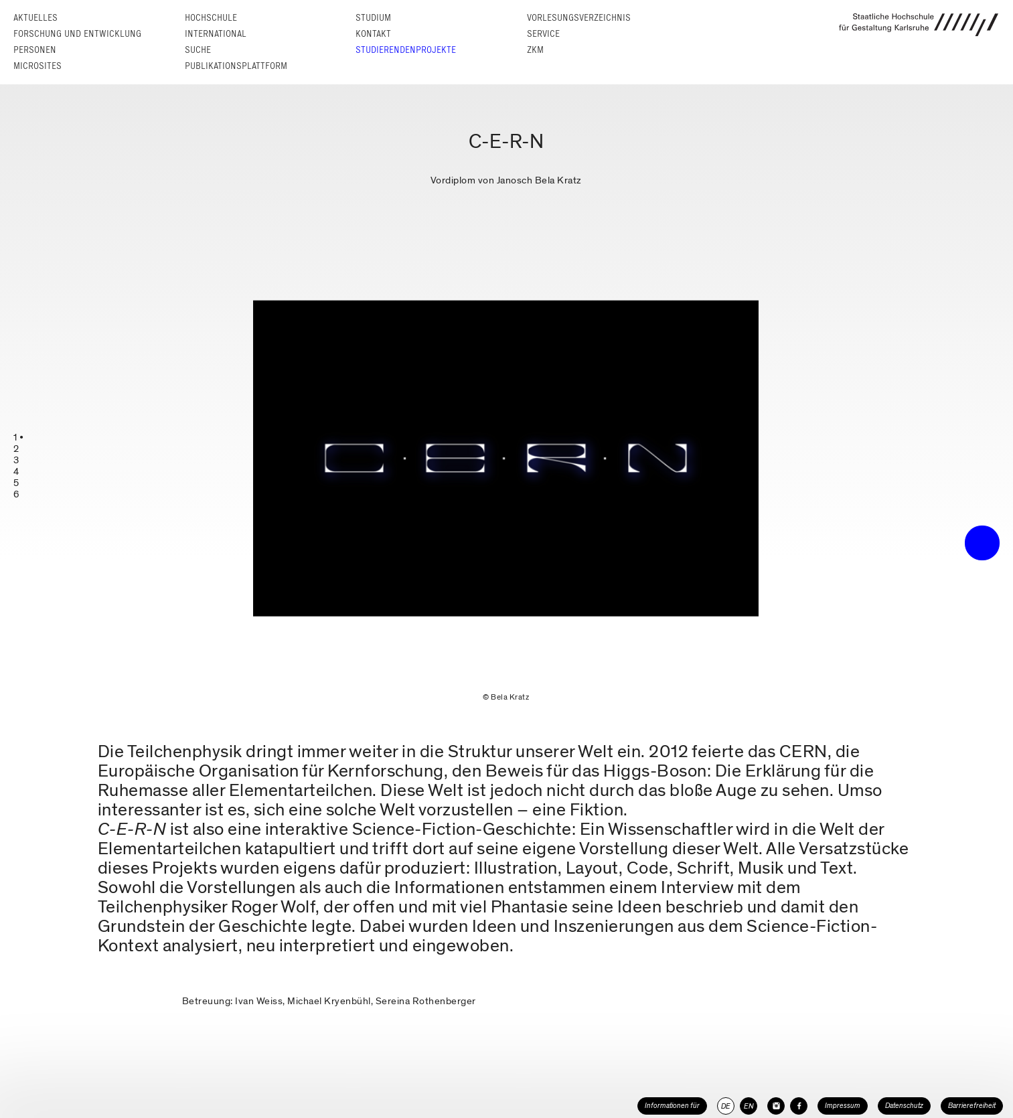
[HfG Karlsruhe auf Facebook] (798, 1106)
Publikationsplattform (236, 66)
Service (543, 33)
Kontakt (373, 33)
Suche (198, 50)
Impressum (842, 1106)
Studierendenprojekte (406, 50)
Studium (373, 17)
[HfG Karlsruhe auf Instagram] (776, 1106)
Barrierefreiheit (972, 1106)
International (215, 33)
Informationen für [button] (672, 1106)
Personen (34, 50)
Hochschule (211, 17)
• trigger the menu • (982, 543)
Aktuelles (35, 17)
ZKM (535, 50)
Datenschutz (904, 1106)
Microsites (37, 66)
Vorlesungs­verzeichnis (579, 17)
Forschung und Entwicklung (77, 33)
